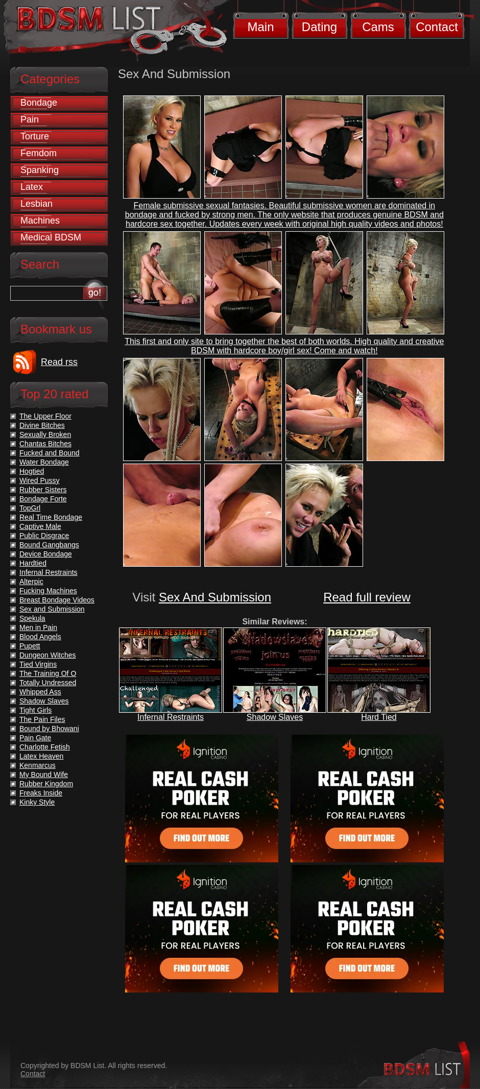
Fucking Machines (48, 591)
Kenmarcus (37, 765)
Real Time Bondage (50, 517)
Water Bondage (44, 462)
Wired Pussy (39, 480)
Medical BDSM (50, 237)
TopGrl (29, 508)
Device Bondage (45, 554)
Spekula (32, 618)
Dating (319, 27)
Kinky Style (37, 802)
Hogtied (31, 471)
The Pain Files (42, 719)
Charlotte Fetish (44, 747)
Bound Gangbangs (49, 545)
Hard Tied (378, 717)
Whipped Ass (40, 692)
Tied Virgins (38, 664)
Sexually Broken (45, 434)
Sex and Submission (52, 609)
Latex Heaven (41, 756)
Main (260, 27)
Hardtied (32, 563)
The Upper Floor (45, 416)
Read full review (367, 597)
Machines (40, 220)
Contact (437, 27)
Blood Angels (40, 637)
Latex (31, 187)
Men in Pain (38, 627)
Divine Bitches (42, 425)
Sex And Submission (215, 597)
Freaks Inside (40, 793)
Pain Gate (35, 738)
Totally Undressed (47, 683)
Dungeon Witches (47, 655)
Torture (34, 136)
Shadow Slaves (275, 717)
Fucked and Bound (49, 453)
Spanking (39, 170)
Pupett (29, 646)
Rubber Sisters (43, 490)
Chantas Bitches (45, 444)
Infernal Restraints (170, 717)
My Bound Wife (43, 774)
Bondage (38, 103)
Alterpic (31, 581)
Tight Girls (35, 710)
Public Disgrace (44, 535)
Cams (378, 27)
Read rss (59, 362)
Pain (29, 119)
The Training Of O (47, 673)
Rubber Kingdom (46, 784)
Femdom (38, 153)
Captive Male (40, 526)
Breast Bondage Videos (56, 600)
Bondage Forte (43, 499)
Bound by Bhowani (49, 728)
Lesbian (36, 204)
